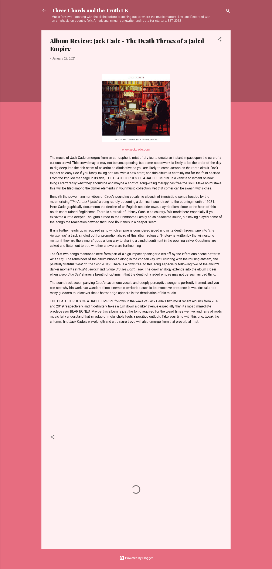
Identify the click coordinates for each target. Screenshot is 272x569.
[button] (219, 40)
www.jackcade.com (136, 149)
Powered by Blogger (136, 558)
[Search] (228, 11)
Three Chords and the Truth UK (90, 10)
